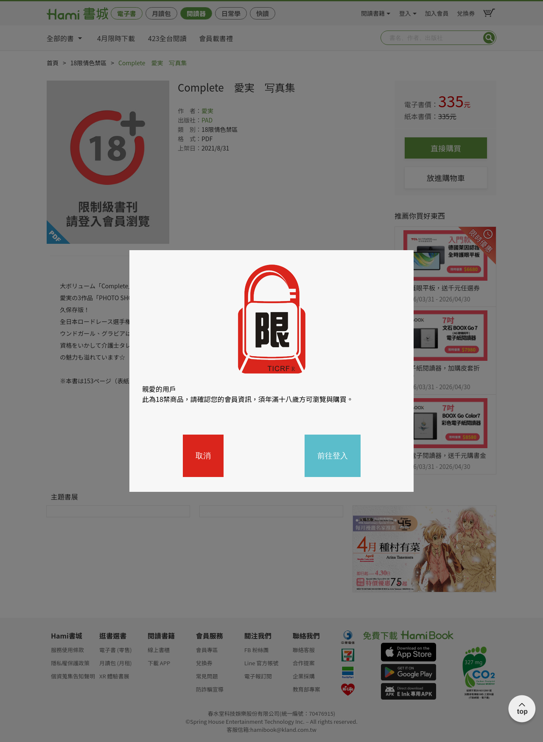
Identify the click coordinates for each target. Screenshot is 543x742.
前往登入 (332, 456)
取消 (203, 456)
